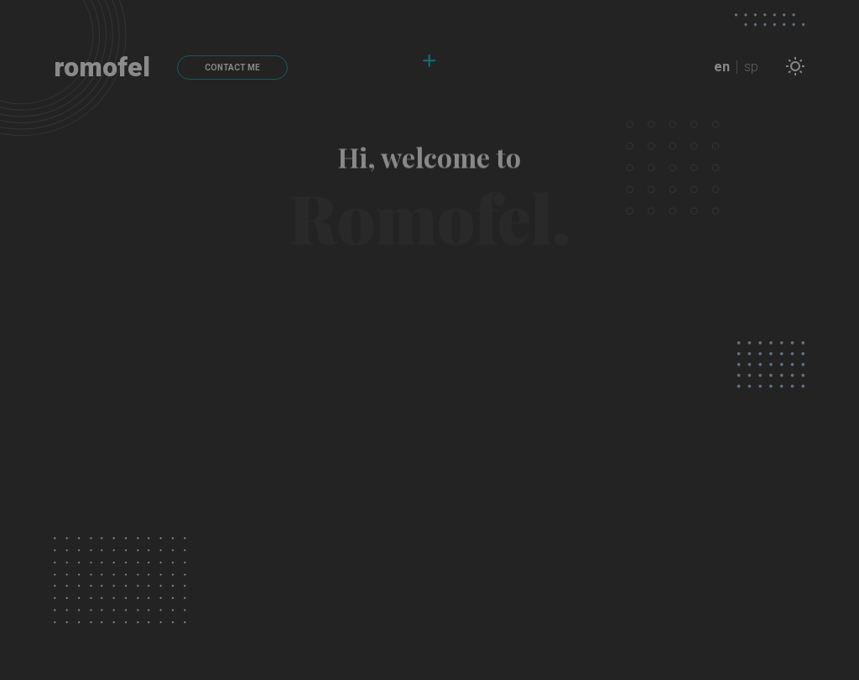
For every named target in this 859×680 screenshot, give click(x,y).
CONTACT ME (232, 67)
